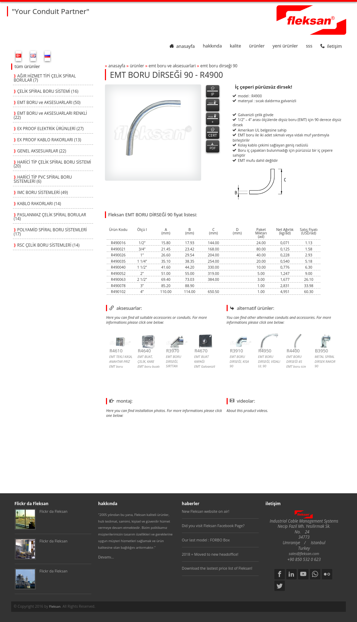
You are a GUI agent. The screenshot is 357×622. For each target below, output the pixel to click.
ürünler (257, 46)
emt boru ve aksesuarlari (172, 65)
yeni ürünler (285, 46)
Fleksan (55, 606)
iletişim (331, 46)
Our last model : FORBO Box (206, 540)
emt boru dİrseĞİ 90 (218, 65)
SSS (309, 46)
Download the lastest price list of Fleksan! (217, 568)
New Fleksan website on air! (205, 511)
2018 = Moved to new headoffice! (210, 554)
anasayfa (182, 46)
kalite (235, 46)
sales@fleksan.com (304, 553)
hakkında (212, 46)
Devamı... (106, 557)
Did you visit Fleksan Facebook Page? (213, 525)
